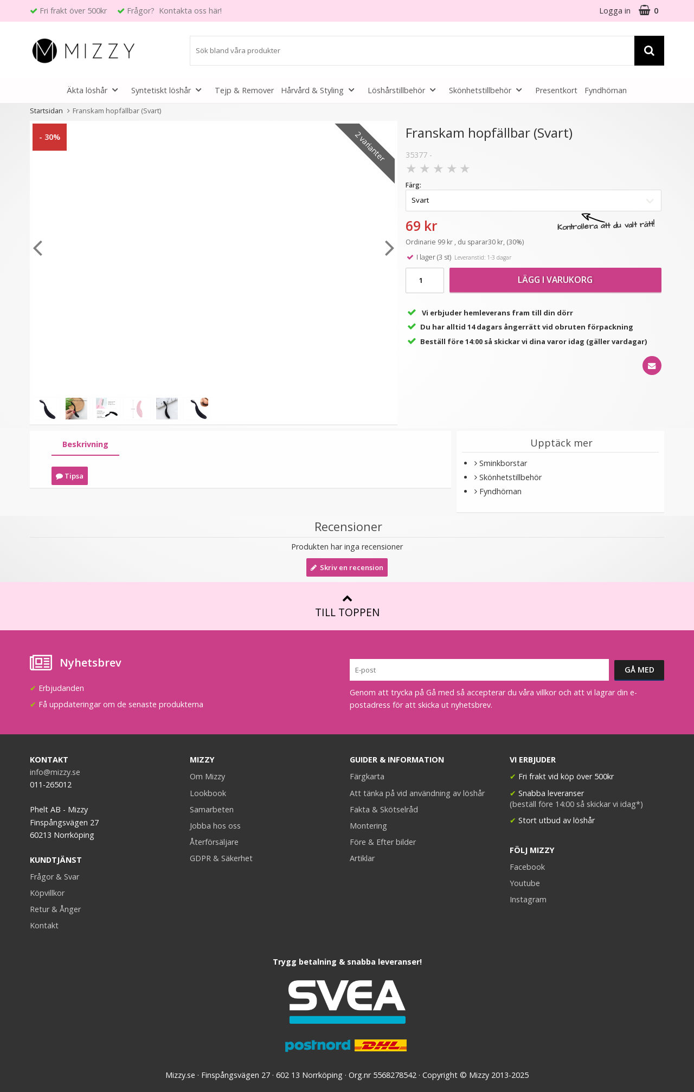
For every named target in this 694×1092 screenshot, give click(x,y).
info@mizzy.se (55, 772)
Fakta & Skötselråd (384, 809)
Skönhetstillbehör (488, 89)
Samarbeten (212, 809)
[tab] (85, 445)
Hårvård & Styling (321, 89)
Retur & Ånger (55, 909)
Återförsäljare (214, 842)
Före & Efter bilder (383, 842)
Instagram (528, 899)
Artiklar (362, 858)
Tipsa (69, 476)
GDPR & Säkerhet (221, 858)
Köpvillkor (47, 893)
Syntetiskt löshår (169, 89)
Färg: (413, 185)
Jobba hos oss (215, 825)
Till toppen (347, 606)
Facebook (527, 867)
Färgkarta (367, 776)
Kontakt (44, 925)
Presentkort (556, 90)
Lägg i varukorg (555, 280)
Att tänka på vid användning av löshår (417, 793)
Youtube (525, 883)
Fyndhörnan (605, 90)
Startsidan (46, 110)
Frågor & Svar (54, 876)
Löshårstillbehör (405, 89)
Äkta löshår (95, 89)
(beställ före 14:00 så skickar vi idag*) (576, 804)
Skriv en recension (347, 567)
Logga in (615, 10)
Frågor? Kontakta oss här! (174, 10)
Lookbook (208, 793)
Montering (368, 825)
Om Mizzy (207, 776)
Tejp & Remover (244, 90)
